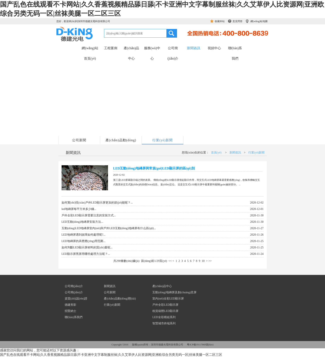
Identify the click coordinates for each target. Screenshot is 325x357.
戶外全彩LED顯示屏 (165, 304)
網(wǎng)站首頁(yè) (90, 53)
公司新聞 (79, 140)
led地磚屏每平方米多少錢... (79, 209)
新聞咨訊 (193, 48)
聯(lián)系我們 (235, 53)
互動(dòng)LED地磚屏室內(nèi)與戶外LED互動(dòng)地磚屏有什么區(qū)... (109, 228)
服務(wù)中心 (152, 53)
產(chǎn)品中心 (131, 53)
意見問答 (238, 21)
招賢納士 (70, 311)
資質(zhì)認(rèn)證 (76, 298)
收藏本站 (220, 21)
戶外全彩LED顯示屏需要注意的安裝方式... (89, 215)
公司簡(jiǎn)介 (172, 53)
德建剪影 (70, 304)
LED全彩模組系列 (163, 317)
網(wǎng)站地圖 (259, 21)
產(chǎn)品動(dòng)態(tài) (121, 141)
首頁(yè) (216, 152)
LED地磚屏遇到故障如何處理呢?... (84, 234)
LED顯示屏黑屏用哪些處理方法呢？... (86, 253)
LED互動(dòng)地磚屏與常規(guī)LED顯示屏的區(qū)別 (154, 168)
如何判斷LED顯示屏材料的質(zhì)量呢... (87, 247)
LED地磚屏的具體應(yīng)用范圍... (84, 241)
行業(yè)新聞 (162, 140)
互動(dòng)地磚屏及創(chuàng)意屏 (174, 292)
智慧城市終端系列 (164, 323)
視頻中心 (214, 48)
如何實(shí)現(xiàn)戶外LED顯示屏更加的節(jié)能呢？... (97, 202)
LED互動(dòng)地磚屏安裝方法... (82, 221)
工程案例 (110, 48)
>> (210, 260)
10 (203, 260)
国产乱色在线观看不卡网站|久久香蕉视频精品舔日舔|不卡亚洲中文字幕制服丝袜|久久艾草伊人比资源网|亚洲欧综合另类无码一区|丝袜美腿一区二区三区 (111, 354)
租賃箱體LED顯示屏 (165, 311)
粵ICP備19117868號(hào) (200, 344)
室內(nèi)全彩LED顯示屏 (168, 298)
